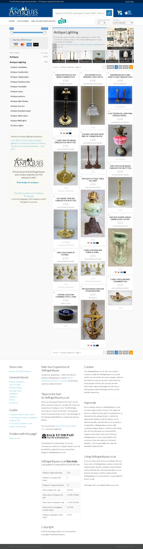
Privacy (12, 400)
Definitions (13, 394)
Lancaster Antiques (65, 149)
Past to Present (120, 84)
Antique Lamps (16, 91)
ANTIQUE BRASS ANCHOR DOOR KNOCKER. (93, 290)
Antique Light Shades (19, 101)
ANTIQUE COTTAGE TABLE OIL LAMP (93, 180)
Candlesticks (71, 61)
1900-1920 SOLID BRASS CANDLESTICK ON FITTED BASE (120, 168)
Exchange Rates (15, 391)
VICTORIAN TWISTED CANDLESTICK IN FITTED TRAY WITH (65, 200)
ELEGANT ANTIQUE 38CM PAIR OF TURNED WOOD (93, 135)
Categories (23, 21)
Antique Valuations (16, 382)
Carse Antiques (65, 84)
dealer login (130, 2)
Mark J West (66, 303)
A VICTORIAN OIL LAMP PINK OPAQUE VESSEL (120, 114)
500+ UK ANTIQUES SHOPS (43, 21)
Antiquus (93, 298)
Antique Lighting (66, 67)
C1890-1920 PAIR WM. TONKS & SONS (92, 251)
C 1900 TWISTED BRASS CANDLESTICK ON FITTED (65, 141)
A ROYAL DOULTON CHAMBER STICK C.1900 (66, 296)
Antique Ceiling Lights (19, 77)
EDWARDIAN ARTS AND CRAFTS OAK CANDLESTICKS (120, 76)
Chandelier (110, 61)
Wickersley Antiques (120, 122)
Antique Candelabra (18, 67)
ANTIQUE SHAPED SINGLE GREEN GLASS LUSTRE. (120, 218)
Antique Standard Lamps (20, 111)
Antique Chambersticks (20, 82)
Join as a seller (15, 385)
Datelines (13, 397)
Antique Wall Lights (18, 120)
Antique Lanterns (17, 96)
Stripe (29, 40)
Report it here (14, 438)
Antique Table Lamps (19, 116)
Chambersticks (98, 61)
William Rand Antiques (93, 84)
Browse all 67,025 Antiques (20, 371)
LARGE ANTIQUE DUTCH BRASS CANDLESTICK (65, 76)
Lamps (122, 61)
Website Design (15, 388)
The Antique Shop (92, 187)
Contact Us (13, 403)
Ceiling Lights (84, 61)
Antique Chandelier (18, 86)
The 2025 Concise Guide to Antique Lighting (81, 44)
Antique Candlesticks (19, 72)
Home (12, 21)
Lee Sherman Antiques (93, 143)
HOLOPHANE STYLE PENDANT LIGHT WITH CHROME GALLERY (93, 77)
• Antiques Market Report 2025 (22, 414)
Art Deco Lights (17, 125)
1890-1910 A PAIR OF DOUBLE (66, 254)
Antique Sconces (17, 106)
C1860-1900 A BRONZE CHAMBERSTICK (120, 280)
